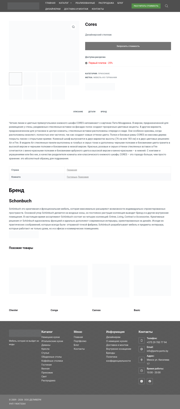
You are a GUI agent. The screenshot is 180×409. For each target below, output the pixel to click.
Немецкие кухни (50, 337)
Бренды (110, 353)
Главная (50, 3)
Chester (13, 310)
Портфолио (80, 341)
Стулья (45, 353)
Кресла (45, 348)
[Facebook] (150, 381)
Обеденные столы (51, 356)
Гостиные (72, 177)
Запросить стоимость (128, 46)
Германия (72, 170)
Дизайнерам (52, 9)
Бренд (104, 112)
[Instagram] (142, 381)
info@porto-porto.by (157, 351)
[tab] (78, 112)
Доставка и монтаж (76, 9)
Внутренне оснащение (118, 348)
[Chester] (27, 281)
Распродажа (106, 3)
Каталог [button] (65, 3)
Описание (78, 112)
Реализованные (85, 3)
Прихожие (104, 73)
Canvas (96, 310)
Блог (120, 3)
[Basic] (152, 281)
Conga (54, 310)
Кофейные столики (52, 360)
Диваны (45, 345)
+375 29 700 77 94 (157, 342)
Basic (137, 310)
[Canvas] (111, 281)
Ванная (45, 368)
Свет (44, 376)
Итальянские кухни (52, 341)
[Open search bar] (166, 5)
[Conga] (69, 281)
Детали (91, 112)
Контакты (98, 9)
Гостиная (46, 364)
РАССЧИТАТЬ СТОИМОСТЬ (146, 6)
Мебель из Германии (105, 77)
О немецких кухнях (116, 341)
